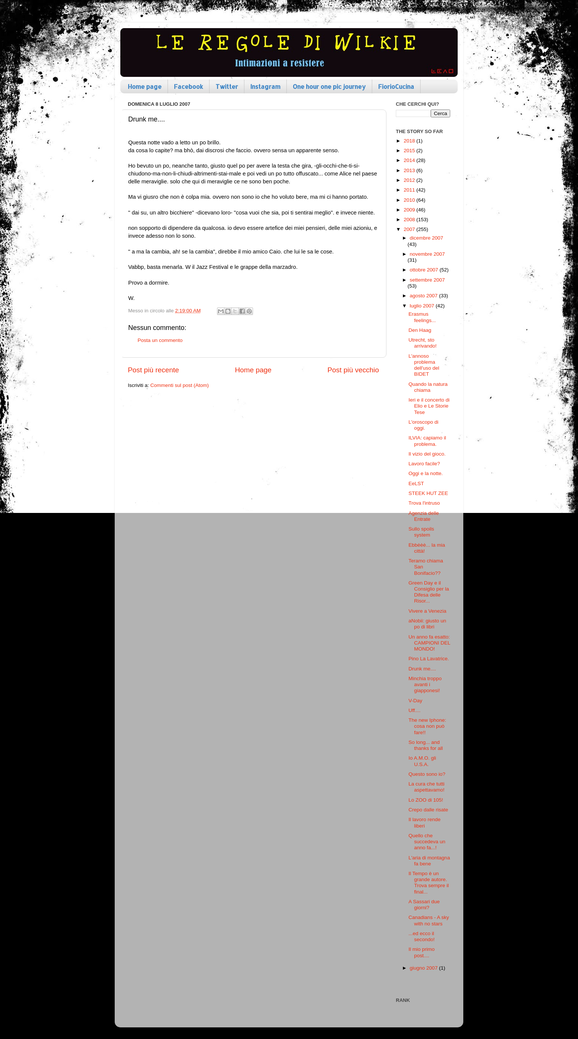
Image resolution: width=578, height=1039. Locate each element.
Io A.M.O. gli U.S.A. (422, 761)
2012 (410, 180)
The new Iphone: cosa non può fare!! (427, 726)
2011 (410, 190)
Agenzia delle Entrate (424, 516)
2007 (410, 229)
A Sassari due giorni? (424, 904)
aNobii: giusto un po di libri (427, 624)
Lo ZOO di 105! (426, 800)
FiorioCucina (396, 86)
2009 (410, 210)
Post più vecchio (353, 370)
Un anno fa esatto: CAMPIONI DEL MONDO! (429, 643)
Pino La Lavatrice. (429, 658)
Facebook (188, 86)
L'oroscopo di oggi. (424, 425)
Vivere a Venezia (427, 611)
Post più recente (153, 370)
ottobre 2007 (425, 270)
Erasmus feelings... (422, 317)
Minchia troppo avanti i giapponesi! (425, 684)
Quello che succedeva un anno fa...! (427, 841)
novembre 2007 (427, 254)
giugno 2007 (424, 968)
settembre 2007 (427, 280)
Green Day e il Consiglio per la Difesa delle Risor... (429, 592)
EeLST (416, 483)
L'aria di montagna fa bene (429, 861)
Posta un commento (160, 340)
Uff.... (415, 710)
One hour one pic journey (329, 86)
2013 (410, 170)
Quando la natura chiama (428, 387)
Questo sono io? (427, 774)
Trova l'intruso (424, 503)
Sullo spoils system (421, 532)
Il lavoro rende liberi (425, 822)
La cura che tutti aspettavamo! (427, 787)
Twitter (227, 86)
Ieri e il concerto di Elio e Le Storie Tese (429, 406)
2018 (410, 141)
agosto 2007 (424, 295)
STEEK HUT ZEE (428, 493)
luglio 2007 (423, 306)
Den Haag (420, 330)
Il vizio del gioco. (427, 454)
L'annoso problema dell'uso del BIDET (424, 365)
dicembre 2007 (426, 238)
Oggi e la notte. (426, 473)
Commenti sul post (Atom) (179, 385)
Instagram (265, 86)
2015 (410, 150)
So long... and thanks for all (426, 745)
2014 (410, 160)
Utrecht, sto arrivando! (423, 343)
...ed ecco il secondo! (422, 936)
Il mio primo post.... (422, 952)
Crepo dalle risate (428, 810)
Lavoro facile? (424, 463)
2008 (410, 219)
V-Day (415, 700)
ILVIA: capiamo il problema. (427, 441)
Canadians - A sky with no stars (429, 920)
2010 (410, 200)
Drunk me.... (422, 669)
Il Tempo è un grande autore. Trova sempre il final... (429, 883)
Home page (145, 86)
